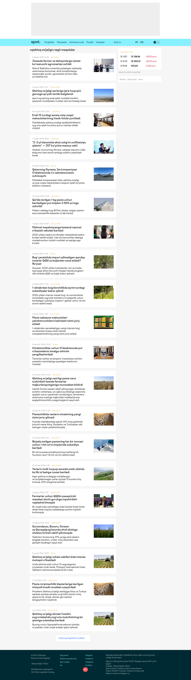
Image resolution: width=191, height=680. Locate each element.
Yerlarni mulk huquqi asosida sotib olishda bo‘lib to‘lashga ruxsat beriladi (58, 470)
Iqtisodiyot (55, 57)
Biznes (53, 166)
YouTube (87, 665)
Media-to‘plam (132, 79)
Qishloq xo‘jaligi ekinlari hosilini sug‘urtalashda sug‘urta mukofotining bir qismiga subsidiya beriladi (57, 617)
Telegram (88, 655)
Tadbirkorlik (55, 492)
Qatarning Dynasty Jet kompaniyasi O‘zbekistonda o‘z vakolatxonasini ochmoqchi (54, 172)
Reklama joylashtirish (68, 659)
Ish (61, 665)
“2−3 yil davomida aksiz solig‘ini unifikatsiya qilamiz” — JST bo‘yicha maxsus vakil (59, 144)
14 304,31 (136, 61)
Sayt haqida (64, 662)
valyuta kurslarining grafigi (130, 72)
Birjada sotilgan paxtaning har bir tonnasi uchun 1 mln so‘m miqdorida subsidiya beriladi (57, 444)
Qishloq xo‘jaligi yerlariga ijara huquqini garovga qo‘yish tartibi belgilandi (56, 92)
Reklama (123, 79)
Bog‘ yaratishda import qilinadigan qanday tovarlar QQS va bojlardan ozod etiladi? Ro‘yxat (58, 260)
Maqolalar (62, 42)
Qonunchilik (55, 87)
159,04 (134, 66)
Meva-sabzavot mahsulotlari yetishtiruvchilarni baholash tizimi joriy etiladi (56, 321)
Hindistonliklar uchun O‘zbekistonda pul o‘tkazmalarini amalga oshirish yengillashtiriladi (57, 351)
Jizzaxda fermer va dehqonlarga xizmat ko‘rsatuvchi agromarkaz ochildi (56, 62)
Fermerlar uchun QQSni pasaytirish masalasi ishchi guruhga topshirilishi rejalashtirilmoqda (54, 499)
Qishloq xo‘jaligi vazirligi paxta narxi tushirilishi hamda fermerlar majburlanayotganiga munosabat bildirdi (57, 381)
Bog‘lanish (64, 655)
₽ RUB (124, 66)
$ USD (124, 56)
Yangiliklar (49, 42)
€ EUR (124, 61)
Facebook (88, 659)
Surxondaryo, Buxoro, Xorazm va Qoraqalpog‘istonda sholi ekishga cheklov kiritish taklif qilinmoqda (54, 529)
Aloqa (140, 79)
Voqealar (100, 42)
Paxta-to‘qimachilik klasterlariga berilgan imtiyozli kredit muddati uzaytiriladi (57, 585)
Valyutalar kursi (127, 52)
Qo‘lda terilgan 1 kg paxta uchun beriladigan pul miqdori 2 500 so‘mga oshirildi (55, 203)
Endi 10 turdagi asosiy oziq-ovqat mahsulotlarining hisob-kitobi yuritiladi (56, 117)
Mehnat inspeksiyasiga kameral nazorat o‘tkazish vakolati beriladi (56, 229)
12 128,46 (135, 56)
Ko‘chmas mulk (77, 42)
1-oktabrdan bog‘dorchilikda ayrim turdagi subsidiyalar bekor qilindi (58, 289)
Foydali (89, 42)
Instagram (88, 662)
